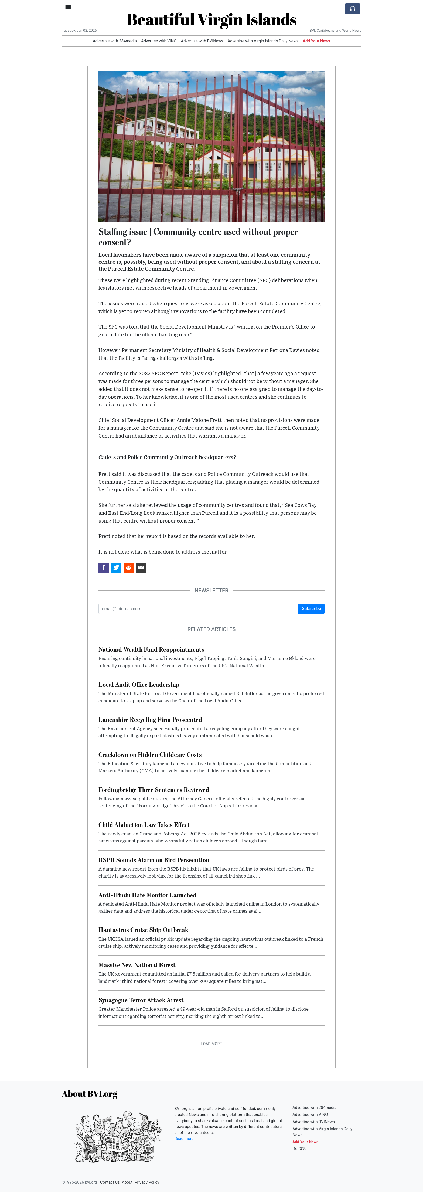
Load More (211, 1044)
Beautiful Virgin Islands (211, 19)
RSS (299, 1149)
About (127, 1182)
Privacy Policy (147, 1182)
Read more (184, 1138)
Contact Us (110, 1182)
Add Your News (316, 41)
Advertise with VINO (158, 41)
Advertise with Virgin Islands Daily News (262, 41)
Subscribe (311, 608)
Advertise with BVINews (202, 41)
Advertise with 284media (115, 41)
